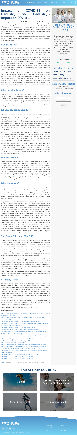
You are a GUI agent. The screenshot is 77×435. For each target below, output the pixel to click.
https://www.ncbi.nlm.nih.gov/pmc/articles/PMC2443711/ (17, 358)
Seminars (63, 428)
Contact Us (48, 423)
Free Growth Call (50, 425)
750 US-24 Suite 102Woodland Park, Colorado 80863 (64, 87)
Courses (46, 3)
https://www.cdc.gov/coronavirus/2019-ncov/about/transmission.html (20, 321)
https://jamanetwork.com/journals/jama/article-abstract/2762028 (19, 329)
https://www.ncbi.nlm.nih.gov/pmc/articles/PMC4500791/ (17, 356)
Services (38, 3)
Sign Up (72, 3)
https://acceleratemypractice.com (15, 250)
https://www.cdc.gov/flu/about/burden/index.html (15, 314)
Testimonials (49, 428)
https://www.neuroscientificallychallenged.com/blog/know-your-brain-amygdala (23, 344)
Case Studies (64, 430)
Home (3, 362)
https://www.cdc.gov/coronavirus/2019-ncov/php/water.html (18, 327)
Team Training (58, 75)
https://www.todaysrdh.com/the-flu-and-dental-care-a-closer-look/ (19, 354)
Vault (47, 430)
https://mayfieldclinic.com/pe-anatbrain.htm (13, 343)
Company (63, 3)
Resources (54, 3)
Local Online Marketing (62, 78)
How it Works (30, 3)
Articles (62, 425)
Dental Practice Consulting (63, 71)
